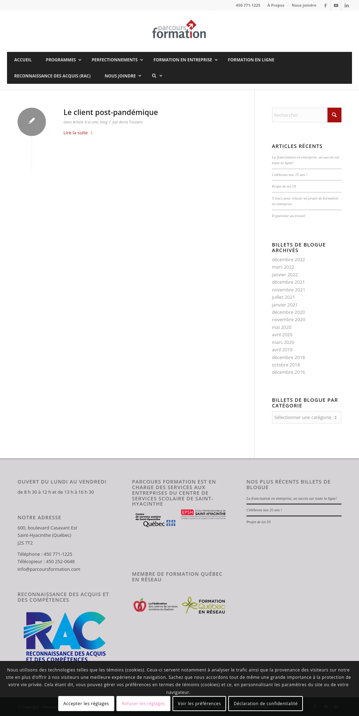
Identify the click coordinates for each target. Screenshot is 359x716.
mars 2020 (283, 342)
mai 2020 (282, 327)
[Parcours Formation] (179, 31)
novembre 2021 (288, 289)
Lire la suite (78, 132)
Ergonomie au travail (288, 216)
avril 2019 (282, 349)
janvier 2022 (285, 274)
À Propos (275, 5)
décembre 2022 (288, 259)
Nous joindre (304, 5)
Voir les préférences (199, 704)
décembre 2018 (288, 357)
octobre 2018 (286, 365)
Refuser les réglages (143, 704)
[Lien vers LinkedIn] (346, 5)
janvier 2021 (285, 305)
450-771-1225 (248, 5)
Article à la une (85, 122)
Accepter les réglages (86, 704)
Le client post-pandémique (110, 112)
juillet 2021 (283, 297)
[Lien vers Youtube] (336, 5)
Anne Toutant (131, 122)
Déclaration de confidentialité (266, 704)
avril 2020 (282, 334)
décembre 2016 (288, 372)
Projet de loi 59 (284, 186)
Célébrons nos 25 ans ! (289, 175)
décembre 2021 (288, 282)
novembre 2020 (288, 319)
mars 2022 (283, 267)
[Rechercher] (306, 115)
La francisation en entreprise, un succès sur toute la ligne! (291, 498)
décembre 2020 (288, 312)
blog (103, 122)
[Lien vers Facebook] (325, 5)
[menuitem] (276, 5)
